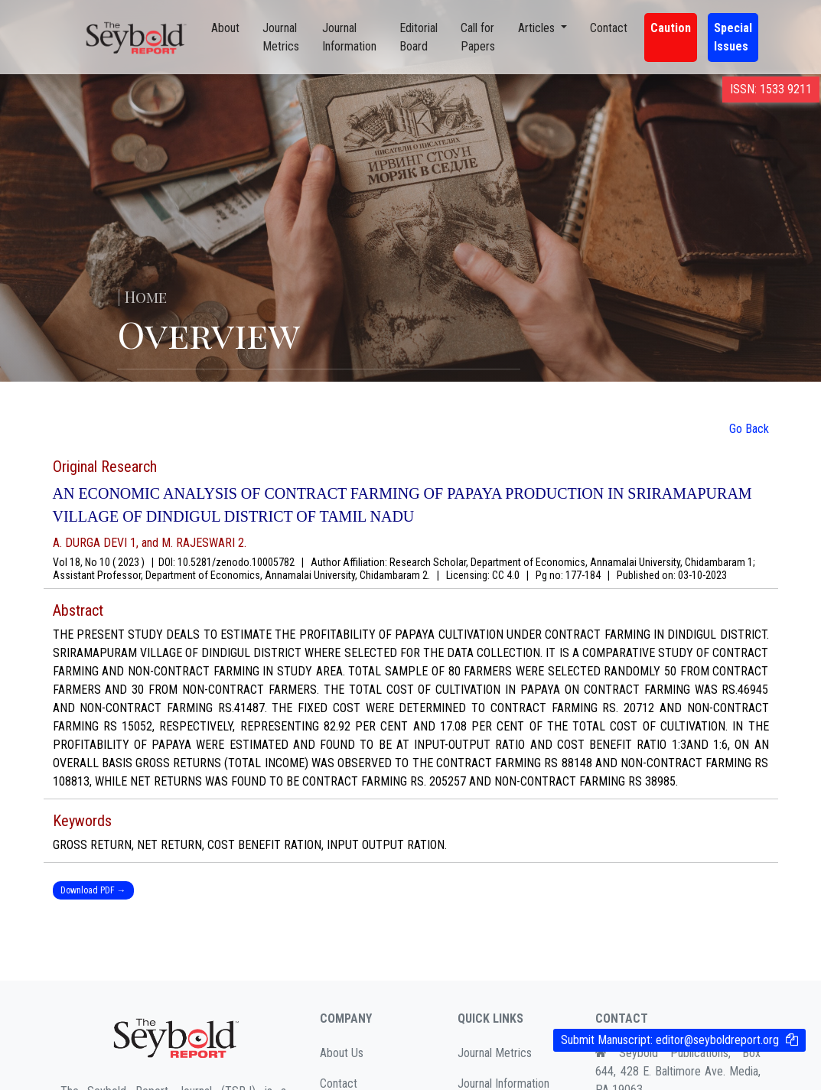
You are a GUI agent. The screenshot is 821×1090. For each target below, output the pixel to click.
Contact (608, 28)
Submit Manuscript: (670, 1040)
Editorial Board (418, 37)
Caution (670, 28)
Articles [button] (538, 28)
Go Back (749, 428)
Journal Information (349, 37)
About (225, 28)
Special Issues (733, 37)
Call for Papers (478, 37)
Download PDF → (93, 890)
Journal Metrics (280, 37)
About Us (341, 1053)
